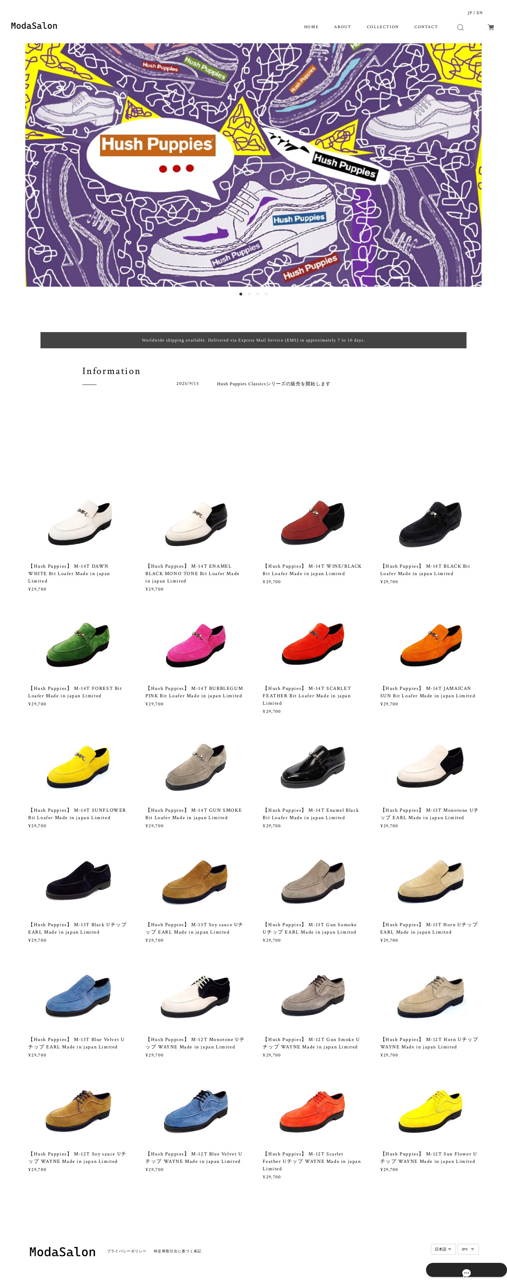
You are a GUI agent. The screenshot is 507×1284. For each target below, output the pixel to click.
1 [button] (240, 294)
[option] (253, 165)
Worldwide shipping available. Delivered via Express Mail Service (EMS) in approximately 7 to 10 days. (253, 340)
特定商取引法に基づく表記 (177, 1245)
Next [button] (471, 164)
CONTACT (426, 27)
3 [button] (257, 294)
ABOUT (342, 27)
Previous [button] (35, 164)
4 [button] (266, 294)
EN (480, 12)
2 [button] (249, 294)
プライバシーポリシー (127, 1245)
